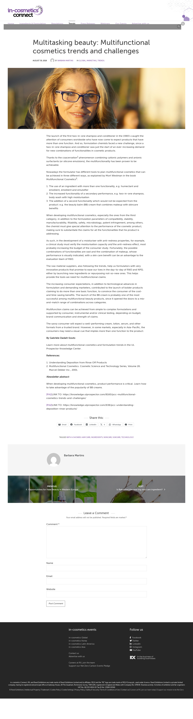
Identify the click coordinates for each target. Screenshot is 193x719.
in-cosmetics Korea (78, 641)
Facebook (136, 638)
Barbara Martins (65, 61)
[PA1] (49, 394)
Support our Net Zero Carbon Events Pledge (89, 666)
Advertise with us (140, 24)
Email (49, 576)
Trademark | (45, 690)
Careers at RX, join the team (82, 663)
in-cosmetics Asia (77, 647)
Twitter (135, 641)
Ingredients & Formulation (32, 24)
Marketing (92, 61)
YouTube (136, 650)
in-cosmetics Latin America (81, 644)
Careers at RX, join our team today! (143, 690)
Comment (52, 524)
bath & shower (74, 437)
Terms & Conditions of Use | (110, 690)
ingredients (97, 437)
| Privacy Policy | (80, 690)
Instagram (136, 647)
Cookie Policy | (56, 690)
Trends (72, 24)
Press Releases (88, 24)
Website (50, 589)
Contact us (74, 653)
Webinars (105, 24)
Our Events (120, 24)
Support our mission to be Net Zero (170, 690)
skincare (107, 437)
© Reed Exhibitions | (17, 690)
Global (82, 61)
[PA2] (49, 405)
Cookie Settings (67, 690)
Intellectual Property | (33, 690)
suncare (116, 437)
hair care (85, 437)
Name (49, 563)
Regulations (57, 24)
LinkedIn (136, 644)
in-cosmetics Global (78, 638)
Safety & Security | (93, 690)
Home (11, 24)
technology (127, 437)
